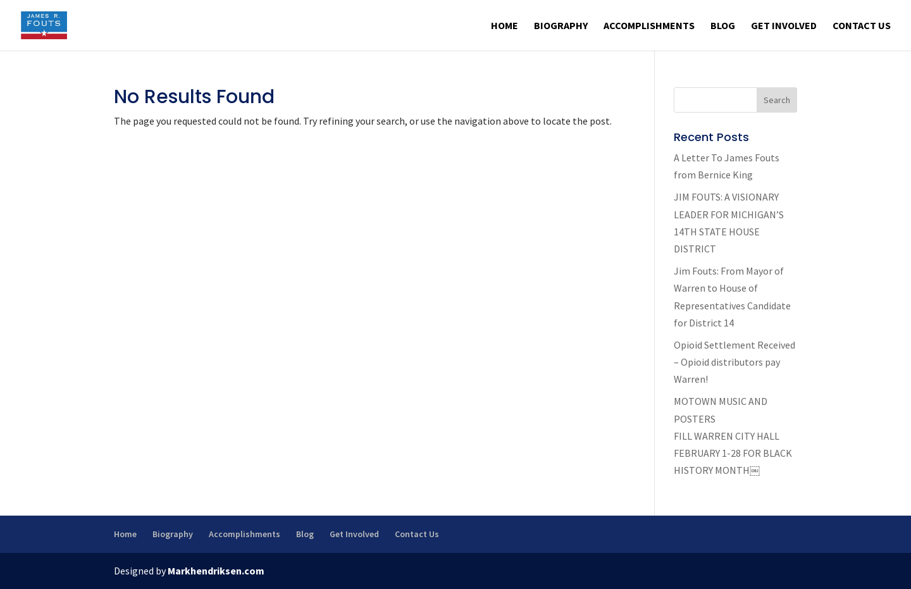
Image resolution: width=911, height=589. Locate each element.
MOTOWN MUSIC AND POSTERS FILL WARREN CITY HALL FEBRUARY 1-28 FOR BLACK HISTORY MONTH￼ (733, 435)
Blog (722, 26)
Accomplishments (649, 26)
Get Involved (784, 26)
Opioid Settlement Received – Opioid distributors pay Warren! (734, 361)
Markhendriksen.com (216, 570)
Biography (561, 26)
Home (504, 26)
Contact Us (862, 26)
